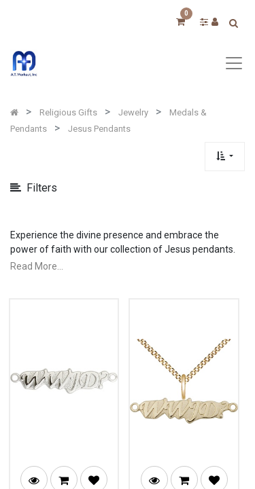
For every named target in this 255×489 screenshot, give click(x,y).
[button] (225, 156)
